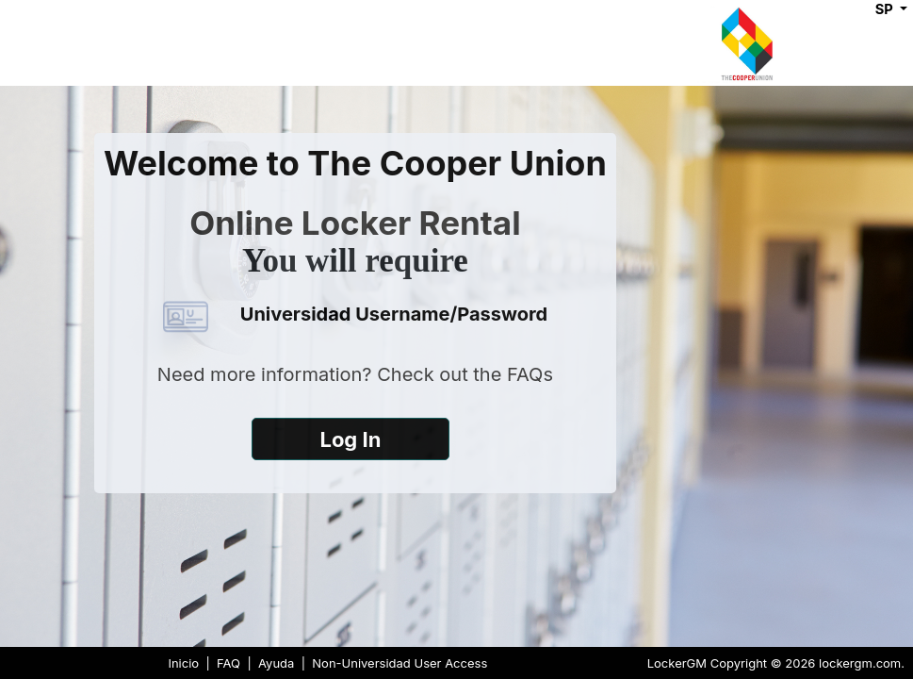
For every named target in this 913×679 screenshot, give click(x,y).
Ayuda (276, 663)
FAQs (530, 374)
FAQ (228, 663)
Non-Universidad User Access (399, 663)
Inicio (183, 663)
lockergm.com (860, 663)
